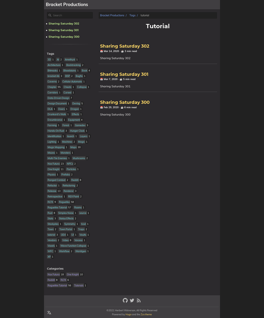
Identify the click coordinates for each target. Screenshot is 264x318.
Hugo (128, 314)
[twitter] (132, 302)
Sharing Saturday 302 (124, 46)
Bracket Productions (112, 15)
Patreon (212, 4)
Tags (132, 15)
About (153, 4)
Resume (197, 4)
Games (166, 4)
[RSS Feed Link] (139, 302)
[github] (125, 302)
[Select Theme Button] (142, 4)
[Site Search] (72, 15)
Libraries (181, 4)
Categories (55, 268)
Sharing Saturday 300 (125, 102)
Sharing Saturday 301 (124, 74)
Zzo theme (146, 314)
